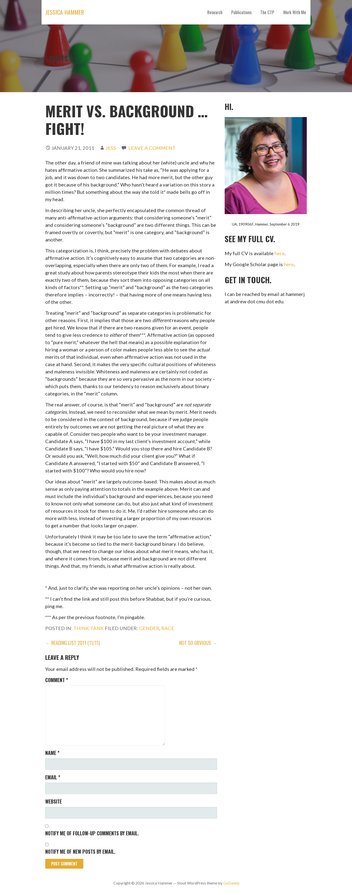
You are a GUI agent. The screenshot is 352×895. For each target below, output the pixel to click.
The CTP (267, 12)
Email (52, 777)
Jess (111, 148)
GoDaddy (231, 883)
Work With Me (294, 12)
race (167, 628)
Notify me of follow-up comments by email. (92, 833)
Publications (241, 12)
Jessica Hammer (64, 12)
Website (53, 801)
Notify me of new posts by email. (80, 851)
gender (149, 628)
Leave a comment (152, 148)
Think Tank (88, 628)
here (280, 253)
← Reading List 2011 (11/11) (72, 642)
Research (214, 12)
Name (52, 752)
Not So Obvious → (198, 642)
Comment (56, 680)
